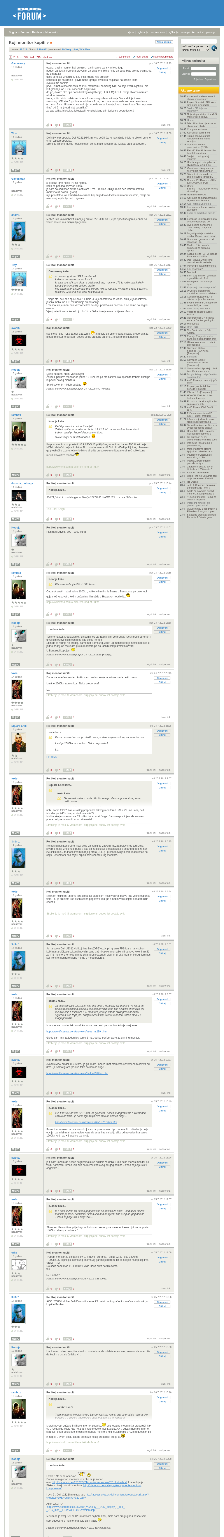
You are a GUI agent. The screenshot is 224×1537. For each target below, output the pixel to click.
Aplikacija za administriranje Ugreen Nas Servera (202, 199)
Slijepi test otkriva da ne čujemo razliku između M (200, 175)
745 (38, 57)
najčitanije (173, 32)
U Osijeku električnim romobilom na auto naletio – (202, 292)
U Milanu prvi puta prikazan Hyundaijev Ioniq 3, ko (201, 163)
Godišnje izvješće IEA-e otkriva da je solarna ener (200, 298)
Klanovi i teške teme (197, 472)
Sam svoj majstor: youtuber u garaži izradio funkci (201, 277)
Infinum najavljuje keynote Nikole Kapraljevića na (201, 420)
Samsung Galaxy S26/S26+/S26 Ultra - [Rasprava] (198, 351)
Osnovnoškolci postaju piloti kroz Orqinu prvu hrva (202, 369)
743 (26, 57)
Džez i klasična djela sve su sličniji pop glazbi (202, 124)
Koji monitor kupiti (58, 63)
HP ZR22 (51, 756)
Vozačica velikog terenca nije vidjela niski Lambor (200, 169)
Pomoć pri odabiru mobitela (201, 265)
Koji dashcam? (195, 269)
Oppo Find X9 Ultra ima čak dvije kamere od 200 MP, (202, 477)
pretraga (210, 32)
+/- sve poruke (123, 56)
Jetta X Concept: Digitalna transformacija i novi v (201, 486)
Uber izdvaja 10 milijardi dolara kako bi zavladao (200, 261)
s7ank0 (16, 328)
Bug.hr (13, 32)
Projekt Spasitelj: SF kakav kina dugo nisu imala (201, 103)
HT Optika (192, 481)
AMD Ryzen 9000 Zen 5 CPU (200, 408)
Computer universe (197, 129)
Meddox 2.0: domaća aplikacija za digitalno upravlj (198, 248)
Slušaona (192, 356)
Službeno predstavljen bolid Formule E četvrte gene (202, 516)
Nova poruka (164, 42)
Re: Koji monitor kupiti (60, 178)
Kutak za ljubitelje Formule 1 (201, 214)
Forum (25, 32)
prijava (130, 32)
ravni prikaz (142, 56)
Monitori (51, 32)
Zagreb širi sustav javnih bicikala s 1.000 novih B (200, 468)
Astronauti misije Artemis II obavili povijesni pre (201, 97)
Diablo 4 (191, 272)
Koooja (16, 369)
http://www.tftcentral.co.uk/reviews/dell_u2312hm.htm (77, 1073)
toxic (14, 673)
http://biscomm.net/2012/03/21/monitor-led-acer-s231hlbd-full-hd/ (89, 1482)
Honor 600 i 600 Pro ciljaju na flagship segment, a (201, 432)
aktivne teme (158, 32)
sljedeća (47, 57)
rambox (16, 415)
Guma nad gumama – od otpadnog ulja (200, 240)
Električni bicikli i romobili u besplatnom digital (201, 151)
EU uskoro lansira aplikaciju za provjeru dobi (202, 402)
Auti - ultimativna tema (199, 203)
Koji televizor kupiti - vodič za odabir (201, 208)
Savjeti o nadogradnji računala (198, 157)
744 (32, 57)
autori (201, 32)
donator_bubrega (22, 483)
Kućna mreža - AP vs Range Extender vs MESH (202, 255)
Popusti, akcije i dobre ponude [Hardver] (199, 387)
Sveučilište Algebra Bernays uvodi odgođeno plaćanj (202, 426)
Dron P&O (192, 327)
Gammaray (18, 63)
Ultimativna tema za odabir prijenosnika (201, 343)
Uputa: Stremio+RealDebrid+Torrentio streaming (202, 189)
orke (14, 1252)
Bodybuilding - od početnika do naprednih (202, 375)
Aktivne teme (190, 90)
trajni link (165, 124)
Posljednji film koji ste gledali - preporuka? (198, 504)
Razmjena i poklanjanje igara (199, 282)
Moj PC (15, 170)
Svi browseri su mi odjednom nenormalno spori (202, 438)
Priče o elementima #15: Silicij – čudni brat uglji (200, 414)
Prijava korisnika (193, 61)
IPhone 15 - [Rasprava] (199, 392)
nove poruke (188, 32)
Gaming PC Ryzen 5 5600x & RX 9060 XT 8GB (201, 181)
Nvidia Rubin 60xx (196, 194)
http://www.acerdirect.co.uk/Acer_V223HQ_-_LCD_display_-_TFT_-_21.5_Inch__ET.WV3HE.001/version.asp (86, 1508)
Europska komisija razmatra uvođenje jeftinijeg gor (202, 220)
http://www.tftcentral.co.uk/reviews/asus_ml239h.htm (76, 1031)
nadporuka (164, 206)
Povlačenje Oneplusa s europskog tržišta (199, 456)
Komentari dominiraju (198, 132)
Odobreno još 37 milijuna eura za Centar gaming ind (201, 319)
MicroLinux (193, 323)
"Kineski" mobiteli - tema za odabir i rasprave (201, 498)
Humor (190, 120)
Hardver (37, 32)
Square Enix (19, 725)
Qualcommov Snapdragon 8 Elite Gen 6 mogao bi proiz (202, 510)
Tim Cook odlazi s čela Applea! (199, 331)
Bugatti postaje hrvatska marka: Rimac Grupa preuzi (202, 234)
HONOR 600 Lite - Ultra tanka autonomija (199, 396)
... (21, 57)
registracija (143, 32)
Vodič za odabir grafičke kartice (200, 313)
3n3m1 (15, 214)
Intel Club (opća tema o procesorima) (199, 444)
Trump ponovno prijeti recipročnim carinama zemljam (198, 139)
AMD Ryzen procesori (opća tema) (202, 381)
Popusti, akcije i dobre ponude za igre (199, 462)
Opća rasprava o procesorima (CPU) (197, 145)
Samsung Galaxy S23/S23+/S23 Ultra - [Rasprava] (198, 362)
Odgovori (162, 68)
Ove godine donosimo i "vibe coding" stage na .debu (199, 227)
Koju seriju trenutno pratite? (202, 287)
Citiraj (162, 72)
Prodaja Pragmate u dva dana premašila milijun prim (201, 337)
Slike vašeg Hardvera (198, 308)
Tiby (14, 133)
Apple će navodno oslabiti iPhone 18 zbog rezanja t (200, 492)
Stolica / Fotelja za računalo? (197, 109)
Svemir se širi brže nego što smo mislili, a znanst (202, 304)
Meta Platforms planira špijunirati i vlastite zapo (199, 450)
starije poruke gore (163, 56)
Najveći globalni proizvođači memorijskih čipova (202, 115)
